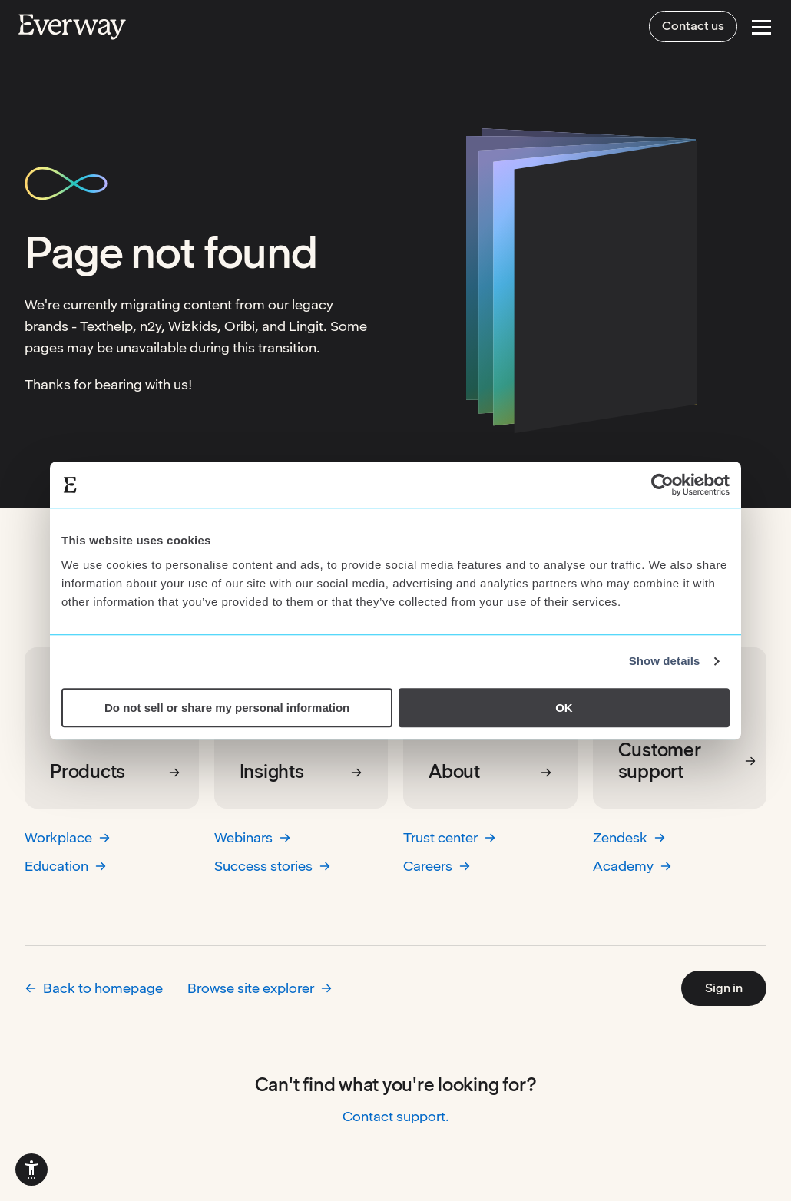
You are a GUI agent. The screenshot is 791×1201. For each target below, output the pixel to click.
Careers (437, 866)
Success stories (272, 866)
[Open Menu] (761, 27)
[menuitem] (31, 1169)
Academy (632, 866)
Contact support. (396, 1116)
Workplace (68, 837)
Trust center (449, 837)
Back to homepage (94, 988)
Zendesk (629, 837)
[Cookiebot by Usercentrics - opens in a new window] (662, 484)
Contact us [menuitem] (693, 25)
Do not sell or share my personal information (226, 707)
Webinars (252, 837)
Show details (664, 660)
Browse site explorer (260, 988)
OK (564, 707)
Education (66, 866)
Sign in (724, 988)
